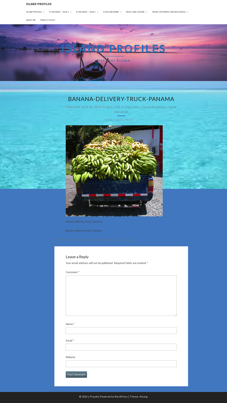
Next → (132, 120)
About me (31, 20)
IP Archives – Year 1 (86, 11)
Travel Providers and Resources (169, 11)
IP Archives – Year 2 (59, 11)
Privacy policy (47, 20)
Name (70, 324)
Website (70, 357)
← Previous (113, 120)
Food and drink (111, 11)
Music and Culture (135, 11)
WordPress (121, 396)
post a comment (120, 239)
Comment (72, 272)
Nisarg (144, 396)
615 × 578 (114, 107)
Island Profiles (39, 4)
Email (70, 340)
